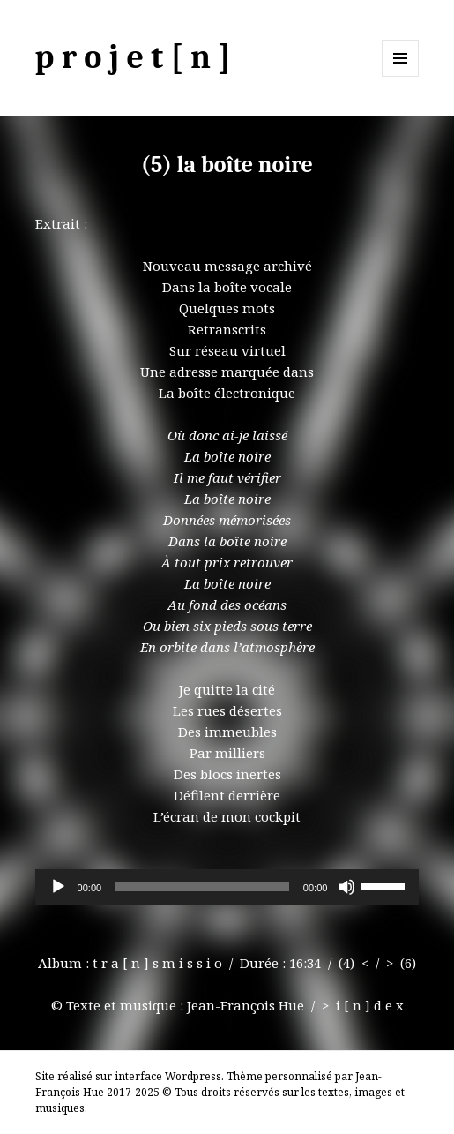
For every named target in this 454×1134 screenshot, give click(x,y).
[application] (227, 887)
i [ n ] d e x (370, 1005)
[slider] (202, 886)
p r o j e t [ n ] (133, 57)
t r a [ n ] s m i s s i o (157, 963)
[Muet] (346, 887)
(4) (346, 963)
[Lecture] (58, 887)
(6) (408, 963)
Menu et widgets (401, 76)
